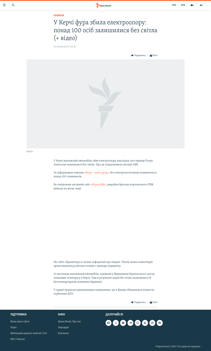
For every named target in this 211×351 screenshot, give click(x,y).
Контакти (63, 333)
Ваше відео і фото (19, 322)
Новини (59, 15)
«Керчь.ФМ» (98, 184)
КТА (183, 5)
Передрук (63, 327)
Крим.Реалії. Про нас (69, 322)
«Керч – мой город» (96, 172)
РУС (174, 5)
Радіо (13, 327)
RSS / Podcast (17, 339)
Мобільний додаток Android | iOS (28, 333)
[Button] (138, 56)
